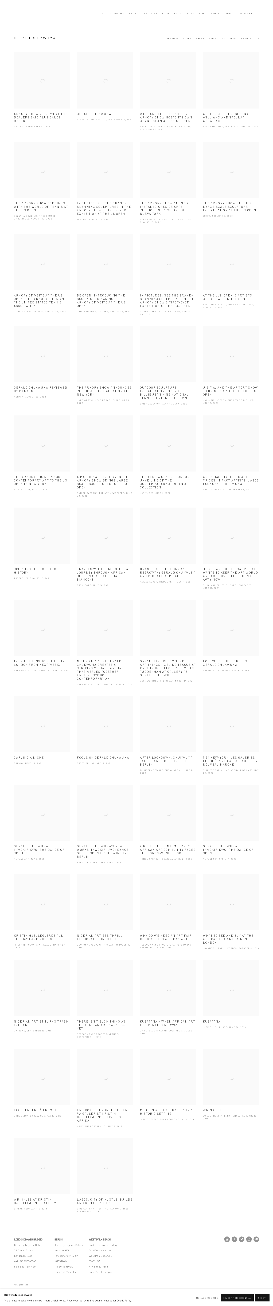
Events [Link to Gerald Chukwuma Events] (246, 38)
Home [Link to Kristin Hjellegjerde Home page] (100, 13)
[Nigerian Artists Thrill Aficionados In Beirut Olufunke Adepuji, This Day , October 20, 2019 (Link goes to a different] (105, 917)
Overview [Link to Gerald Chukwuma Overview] (171, 38)
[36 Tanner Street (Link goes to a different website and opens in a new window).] (23, 1250)
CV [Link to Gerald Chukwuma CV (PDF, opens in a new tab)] (257, 38)
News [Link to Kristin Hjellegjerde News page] (191, 13)
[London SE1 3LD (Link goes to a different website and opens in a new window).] (23, 1255)
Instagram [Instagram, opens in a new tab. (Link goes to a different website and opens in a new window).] (227, 1239)
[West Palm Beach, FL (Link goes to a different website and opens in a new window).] (101, 1255)
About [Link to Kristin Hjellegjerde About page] (215, 13)
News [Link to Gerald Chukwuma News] (233, 38)
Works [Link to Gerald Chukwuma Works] (187, 38)
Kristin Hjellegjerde (31, 13)
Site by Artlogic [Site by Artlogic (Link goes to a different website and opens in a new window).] (72, 1290)
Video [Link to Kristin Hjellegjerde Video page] (203, 13)
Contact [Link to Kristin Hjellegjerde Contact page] (229, 13)
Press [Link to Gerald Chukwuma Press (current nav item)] (200, 38)
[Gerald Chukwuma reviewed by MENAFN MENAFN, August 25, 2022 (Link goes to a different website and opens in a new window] (42, 368)
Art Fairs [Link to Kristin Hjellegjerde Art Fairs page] (150, 13)
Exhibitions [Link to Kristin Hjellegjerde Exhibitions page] (116, 13)
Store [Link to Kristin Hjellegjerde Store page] (166, 13)
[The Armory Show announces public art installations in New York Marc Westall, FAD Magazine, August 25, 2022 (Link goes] (105, 371)
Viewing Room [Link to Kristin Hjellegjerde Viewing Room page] (249, 13)
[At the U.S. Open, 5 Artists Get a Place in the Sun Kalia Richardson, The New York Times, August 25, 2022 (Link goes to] (231, 277)
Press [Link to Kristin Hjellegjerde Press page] (178, 13)
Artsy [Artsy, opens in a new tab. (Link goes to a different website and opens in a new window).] (249, 1239)
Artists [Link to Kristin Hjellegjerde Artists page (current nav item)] (134, 13)
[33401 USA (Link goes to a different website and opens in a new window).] (94, 1261)
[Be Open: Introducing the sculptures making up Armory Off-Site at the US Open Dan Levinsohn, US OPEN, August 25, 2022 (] (105, 279)
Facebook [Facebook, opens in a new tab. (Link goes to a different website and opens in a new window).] (234, 1239)
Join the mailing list (256, 1239)
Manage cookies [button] (21, 1285)
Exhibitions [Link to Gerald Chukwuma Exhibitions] (217, 38)
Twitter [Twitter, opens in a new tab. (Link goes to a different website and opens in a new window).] (241, 1239)
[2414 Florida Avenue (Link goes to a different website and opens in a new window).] (100, 1250)
